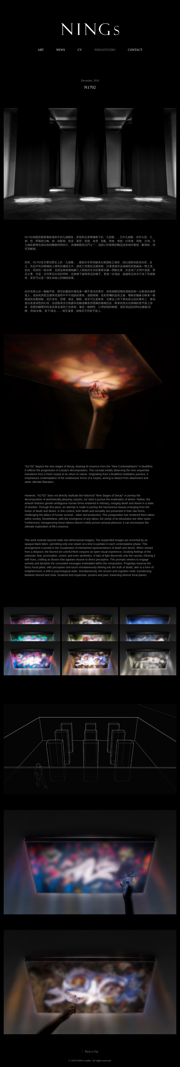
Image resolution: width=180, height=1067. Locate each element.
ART (41, 49)
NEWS (60, 49)
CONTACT (135, 49)
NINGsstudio (104, 49)
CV (80, 49)
